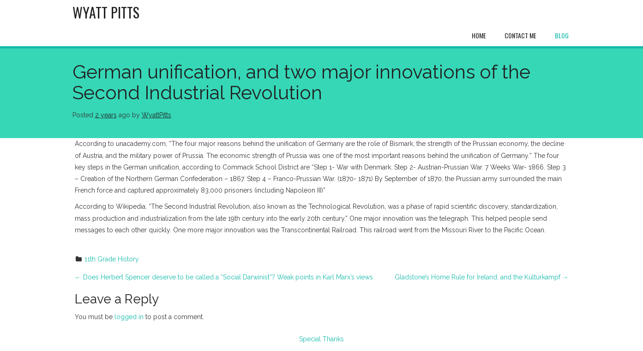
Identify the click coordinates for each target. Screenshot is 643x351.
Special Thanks (321, 339)
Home (479, 35)
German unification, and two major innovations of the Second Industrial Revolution (301, 82)
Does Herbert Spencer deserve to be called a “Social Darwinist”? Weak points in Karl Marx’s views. (224, 277)
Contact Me (520, 35)
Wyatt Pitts (105, 12)
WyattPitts (156, 115)
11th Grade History (111, 259)
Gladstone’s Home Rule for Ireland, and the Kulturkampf (482, 277)
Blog (562, 35)
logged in (129, 317)
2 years (106, 115)
